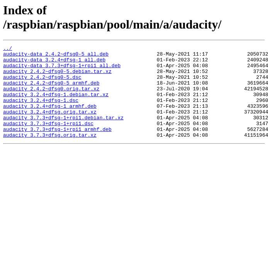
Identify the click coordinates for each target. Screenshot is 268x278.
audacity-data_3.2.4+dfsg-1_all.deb (54, 62)
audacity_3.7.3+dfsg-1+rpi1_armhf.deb (57, 146)
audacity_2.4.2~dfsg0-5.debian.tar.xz (57, 76)
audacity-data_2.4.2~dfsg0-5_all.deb (56, 56)
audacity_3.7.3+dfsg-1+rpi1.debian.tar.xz (63, 132)
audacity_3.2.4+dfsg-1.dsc (40, 111)
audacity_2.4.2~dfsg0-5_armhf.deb (51, 90)
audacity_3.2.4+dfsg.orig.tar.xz (50, 125)
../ (7, 49)
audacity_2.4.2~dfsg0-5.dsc (42, 83)
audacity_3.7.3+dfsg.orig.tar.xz (50, 153)
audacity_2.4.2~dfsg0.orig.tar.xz (51, 97)
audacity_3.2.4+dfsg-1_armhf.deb (50, 118)
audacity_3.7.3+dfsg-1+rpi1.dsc (48, 139)
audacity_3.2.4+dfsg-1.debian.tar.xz (56, 104)
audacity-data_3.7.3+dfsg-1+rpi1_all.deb (61, 69)
